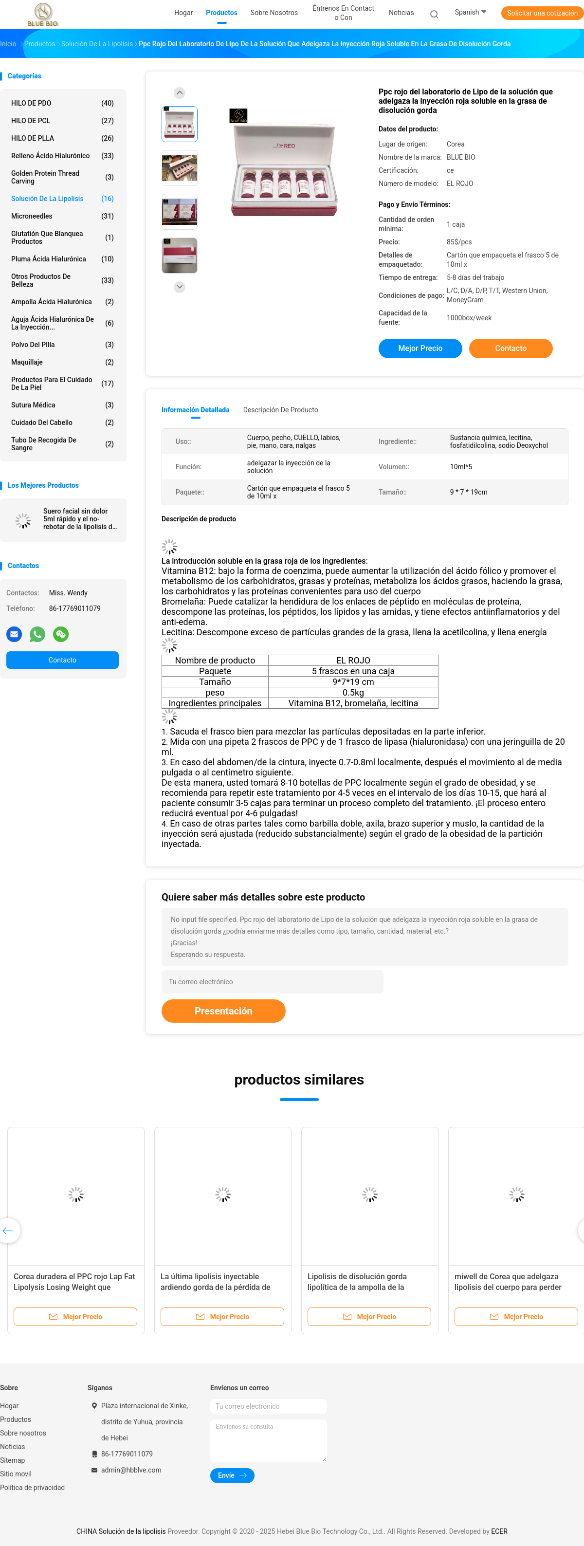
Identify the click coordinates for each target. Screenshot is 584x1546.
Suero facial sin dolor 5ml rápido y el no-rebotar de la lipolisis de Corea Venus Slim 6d (79, 519)
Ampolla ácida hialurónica (62, 302)
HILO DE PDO (62, 103)
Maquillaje (62, 362)
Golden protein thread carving (62, 177)
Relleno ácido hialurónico (62, 156)
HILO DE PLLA (62, 138)
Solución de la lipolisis (62, 198)
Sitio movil (16, 1474)
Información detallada (196, 410)
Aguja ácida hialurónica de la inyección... (62, 323)
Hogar (9, 1406)
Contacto (62, 660)
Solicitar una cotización (542, 13)
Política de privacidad (32, 1487)
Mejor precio (420, 348)
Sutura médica (62, 405)
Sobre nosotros (23, 1433)
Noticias (12, 1447)
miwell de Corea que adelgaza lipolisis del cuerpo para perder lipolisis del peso (508, 1287)
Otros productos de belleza (62, 280)
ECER (499, 1531)
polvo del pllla (62, 345)
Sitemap (12, 1460)
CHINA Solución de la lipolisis (121, 1531)
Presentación (224, 1011)
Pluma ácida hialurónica (62, 259)
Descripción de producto (280, 410)
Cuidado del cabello (62, 422)
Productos (15, 1419)
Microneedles (62, 216)
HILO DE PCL (62, 121)
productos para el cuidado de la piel (62, 383)
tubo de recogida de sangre (62, 444)
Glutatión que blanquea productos (62, 237)
